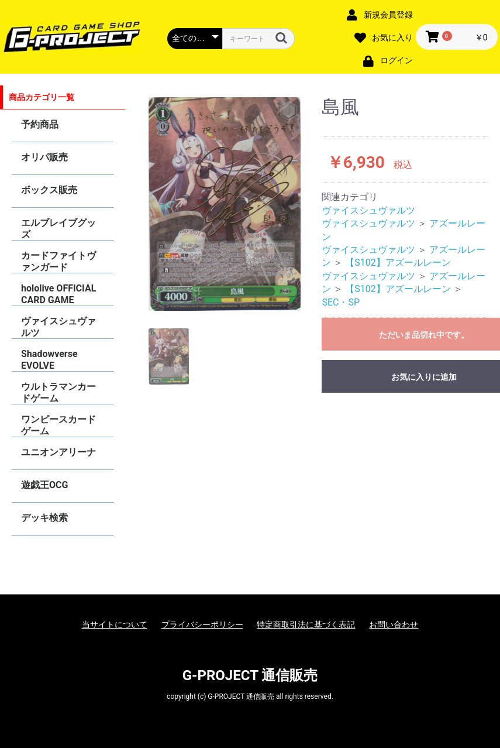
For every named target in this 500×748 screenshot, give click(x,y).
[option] (225, 204)
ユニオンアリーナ (58, 452)
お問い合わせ (393, 624)
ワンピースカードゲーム (58, 425)
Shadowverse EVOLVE (49, 359)
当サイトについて (114, 624)
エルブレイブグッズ (58, 228)
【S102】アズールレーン (397, 262)
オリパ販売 (44, 157)
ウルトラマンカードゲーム (58, 392)
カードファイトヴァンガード (58, 261)
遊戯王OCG (44, 484)
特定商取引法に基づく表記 (306, 624)
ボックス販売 (49, 189)
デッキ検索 (44, 517)
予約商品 (39, 124)
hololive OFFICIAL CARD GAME (58, 294)
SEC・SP (341, 302)
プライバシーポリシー (202, 624)
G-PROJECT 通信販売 (250, 675)
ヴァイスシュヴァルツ (58, 326)
